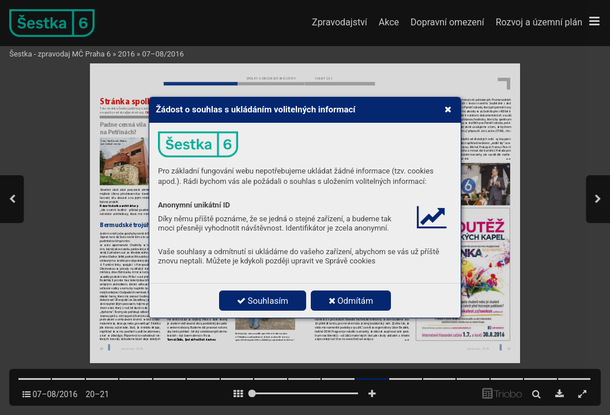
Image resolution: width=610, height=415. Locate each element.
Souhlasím (262, 301)
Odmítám (351, 301)
